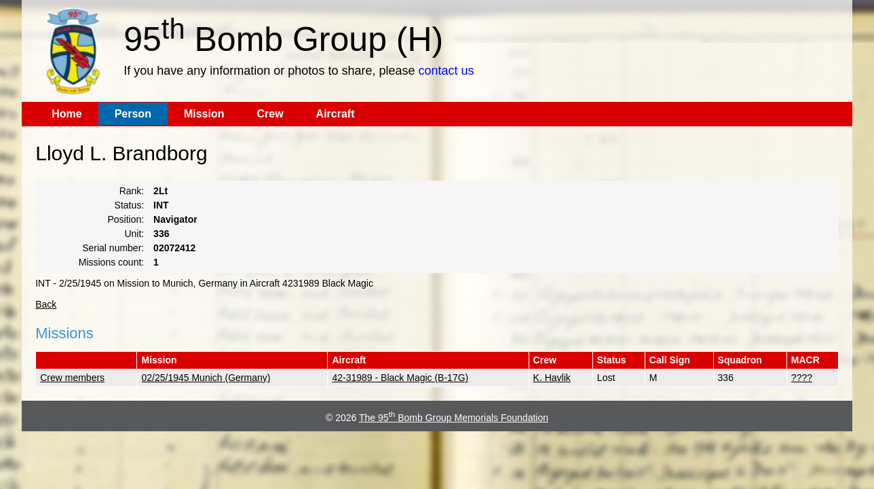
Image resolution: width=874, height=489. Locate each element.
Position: (126, 219)
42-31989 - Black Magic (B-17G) (400, 377)
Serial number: (113, 247)
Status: (130, 205)
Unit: (134, 233)
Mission (204, 114)
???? (801, 377)
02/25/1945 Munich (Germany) (205, 377)
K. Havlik (552, 377)
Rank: (132, 190)
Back (45, 304)
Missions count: (111, 262)
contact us (446, 70)
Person (133, 114)
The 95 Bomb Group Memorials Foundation (453, 417)
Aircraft (335, 114)
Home (66, 114)
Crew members (72, 377)
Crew (269, 114)
